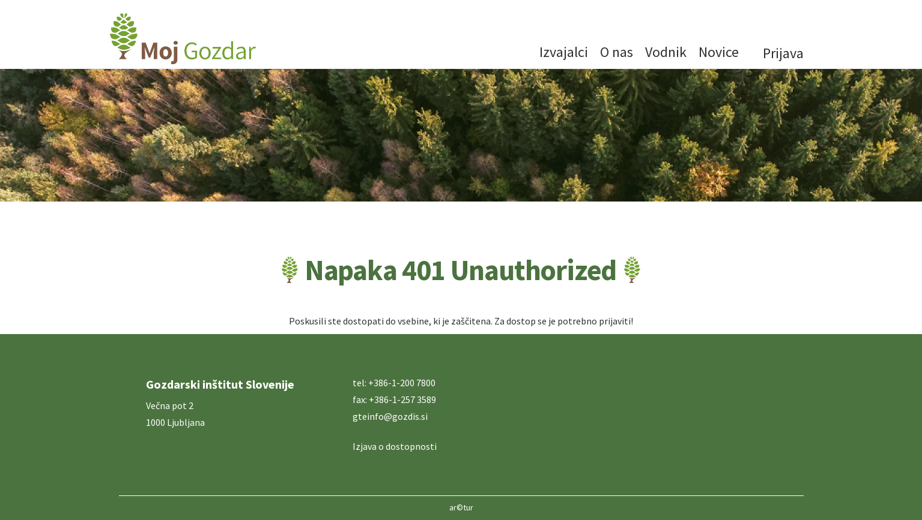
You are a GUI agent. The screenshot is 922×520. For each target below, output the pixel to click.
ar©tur (461, 507)
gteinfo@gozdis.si (390, 416)
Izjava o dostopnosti (395, 446)
